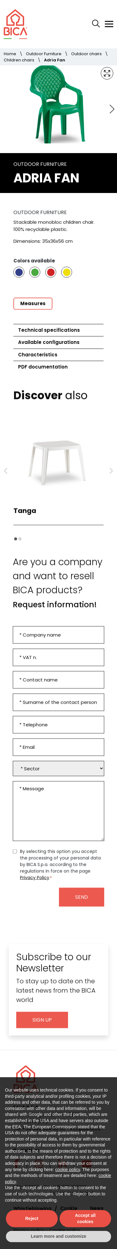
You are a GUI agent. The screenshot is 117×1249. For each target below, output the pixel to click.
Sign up (42, 1026)
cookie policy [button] (67, 1169)
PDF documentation (43, 367)
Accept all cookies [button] (85, 1218)
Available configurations (49, 342)
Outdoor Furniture (43, 54)
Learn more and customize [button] (58, 1236)
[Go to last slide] (6, 477)
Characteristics (37, 354)
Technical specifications (49, 330)
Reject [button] (31, 1218)
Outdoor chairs (86, 54)
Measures (33, 309)
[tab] (15, 545)
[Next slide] (111, 109)
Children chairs (19, 60)
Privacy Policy (34, 883)
